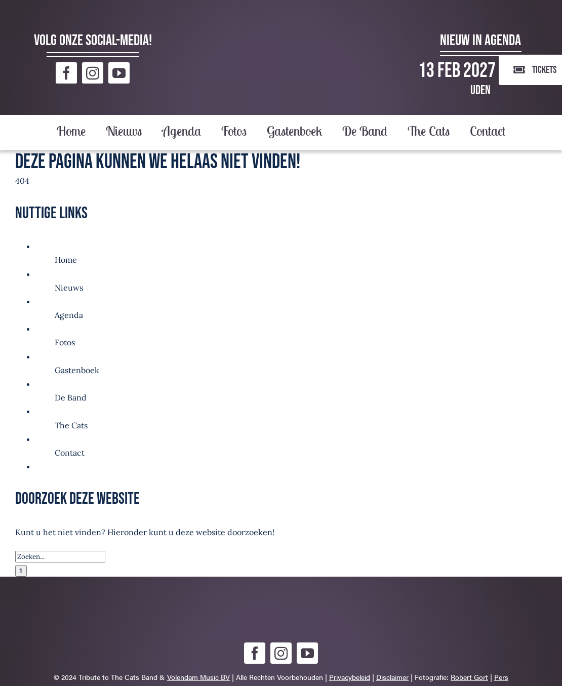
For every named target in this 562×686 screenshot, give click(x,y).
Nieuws (69, 288)
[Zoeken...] (60, 556)
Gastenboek (77, 370)
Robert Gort (469, 677)
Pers (501, 677)
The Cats (71, 425)
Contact (70, 453)
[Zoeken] (21, 571)
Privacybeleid (349, 677)
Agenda (69, 315)
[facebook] (66, 73)
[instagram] (92, 73)
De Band (71, 397)
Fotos (65, 342)
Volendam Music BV (198, 677)
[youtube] (119, 73)
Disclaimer (392, 677)
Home (66, 260)
